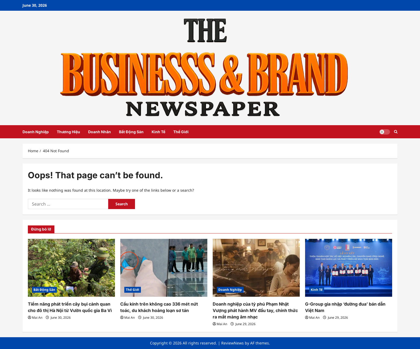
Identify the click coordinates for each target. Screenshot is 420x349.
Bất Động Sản (131, 131)
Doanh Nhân (99, 131)
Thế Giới (181, 131)
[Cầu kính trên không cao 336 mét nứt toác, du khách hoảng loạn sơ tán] (163, 268)
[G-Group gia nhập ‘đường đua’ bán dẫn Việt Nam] (348, 268)
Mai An (37, 317)
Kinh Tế (158, 131)
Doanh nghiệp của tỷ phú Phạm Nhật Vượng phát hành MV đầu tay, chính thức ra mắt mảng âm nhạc (255, 310)
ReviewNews (232, 343)
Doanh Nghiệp (35, 131)
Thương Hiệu (68, 131)
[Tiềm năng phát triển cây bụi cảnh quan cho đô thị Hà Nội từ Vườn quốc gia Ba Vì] (71, 268)
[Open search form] (396, 132)
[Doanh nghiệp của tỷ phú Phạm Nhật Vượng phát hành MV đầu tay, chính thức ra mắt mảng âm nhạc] (256, 268)
